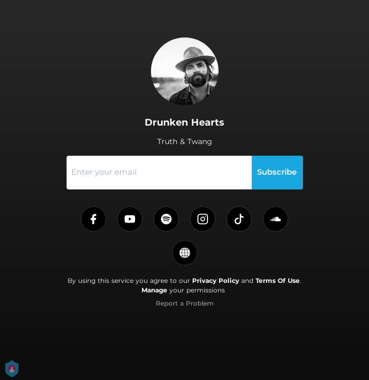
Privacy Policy (215, 280)
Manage (154, 290)
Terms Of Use (278, 280)
